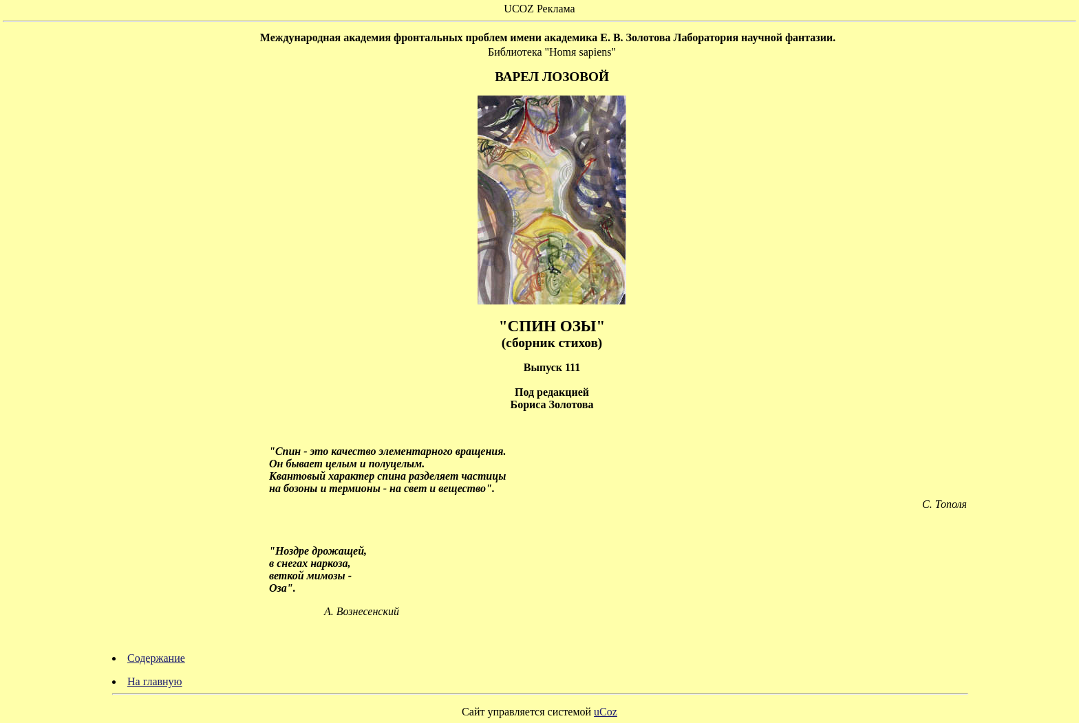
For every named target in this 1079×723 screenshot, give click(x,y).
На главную (154, 681)
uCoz (605, 712)
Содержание (156, 658)
